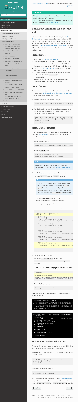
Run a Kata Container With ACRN (14, 78)
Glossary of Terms (7, 117)
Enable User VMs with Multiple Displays (12, 64)
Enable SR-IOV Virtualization (11, 59)
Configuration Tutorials (9, 39)
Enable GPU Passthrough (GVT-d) (12, 61)
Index (3, 120)
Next (69, 388)
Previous (36, 388)
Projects (3, 114)
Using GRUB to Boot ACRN (11, 87)
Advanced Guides (6, 31)
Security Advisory (6, 112)
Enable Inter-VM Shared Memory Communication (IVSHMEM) (12, 97)
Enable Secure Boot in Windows (12, 51)
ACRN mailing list (64, 378)
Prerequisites (9, 70)
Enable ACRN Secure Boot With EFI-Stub (13, 93)
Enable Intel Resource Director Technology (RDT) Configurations (12, 47)
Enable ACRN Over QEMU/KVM (12, 85)
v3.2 (51, 22)
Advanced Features (8, 41)
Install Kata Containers (11, 75)
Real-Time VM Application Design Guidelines (12, 81)
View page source (67, 6)
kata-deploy (42, 134)
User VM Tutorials (7, 36)
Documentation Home (8, 22)
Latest (34, 3)
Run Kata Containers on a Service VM (13, 68)
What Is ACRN (5, 25)
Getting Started (6, 28)
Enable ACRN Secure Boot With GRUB (14, 90)
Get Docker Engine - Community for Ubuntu (57, 93)
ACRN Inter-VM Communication (12, 101)
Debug (4, 104)
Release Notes (5, 109)
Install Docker (9, 73)
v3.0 (56, 22)
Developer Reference (7, 106)
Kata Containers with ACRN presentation (53, 45)
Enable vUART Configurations (11, 44)
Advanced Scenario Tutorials (10, 33)
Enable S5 (6, 53)
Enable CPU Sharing (9, 56)
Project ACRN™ (13, 6)
